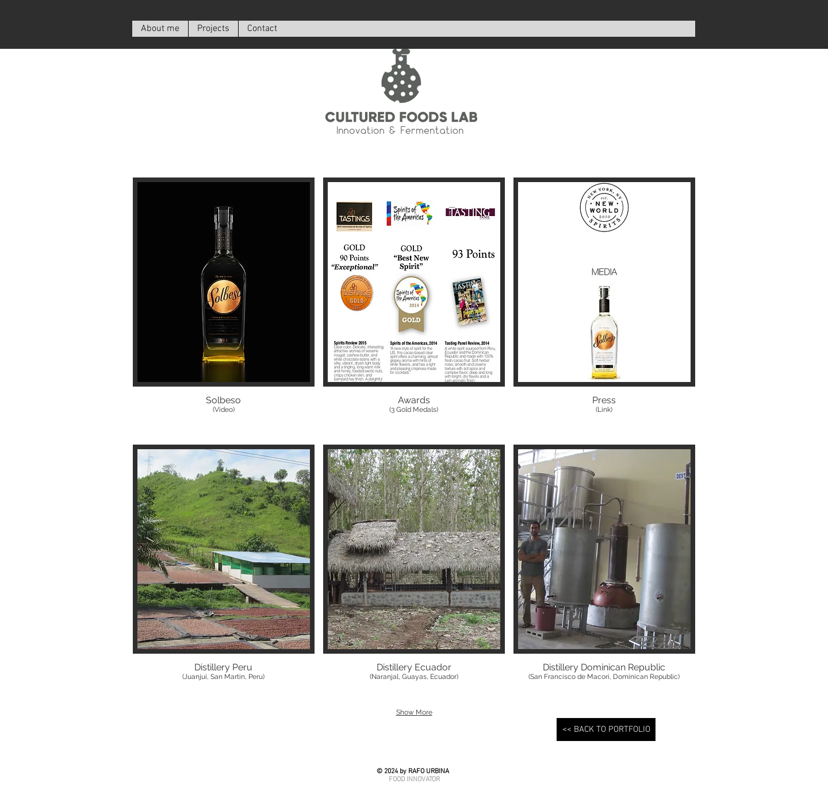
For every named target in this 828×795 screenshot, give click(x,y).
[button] (224, 306)
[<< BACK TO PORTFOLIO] (606, 729)
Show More (414, 712)
